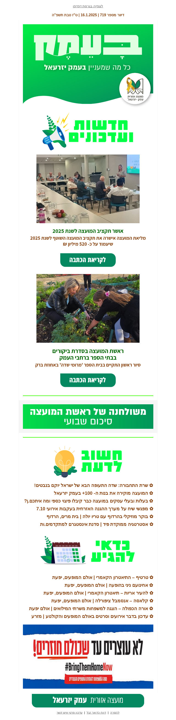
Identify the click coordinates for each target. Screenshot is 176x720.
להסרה (114, 712)
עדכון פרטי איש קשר (69, 712)
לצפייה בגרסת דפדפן (88, 6)
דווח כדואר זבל (96, 712)
